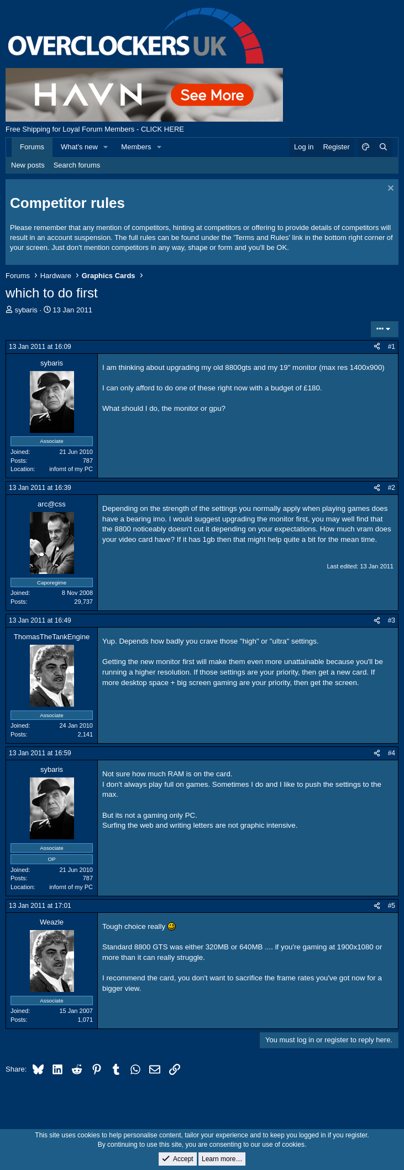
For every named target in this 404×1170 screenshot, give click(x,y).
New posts (28, 165)
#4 (391, 753)
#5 (391, 906)
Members (136, 147)
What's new (79, 147)
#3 (391, 620)
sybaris (26, 310)
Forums (32, 147)
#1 (391, 347)
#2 (391, 488)
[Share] (377, 347)
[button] (106, 147)
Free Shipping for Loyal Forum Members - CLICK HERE (95, 129)
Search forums (77, 165)
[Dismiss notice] (389, 189)
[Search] (383, 147)
